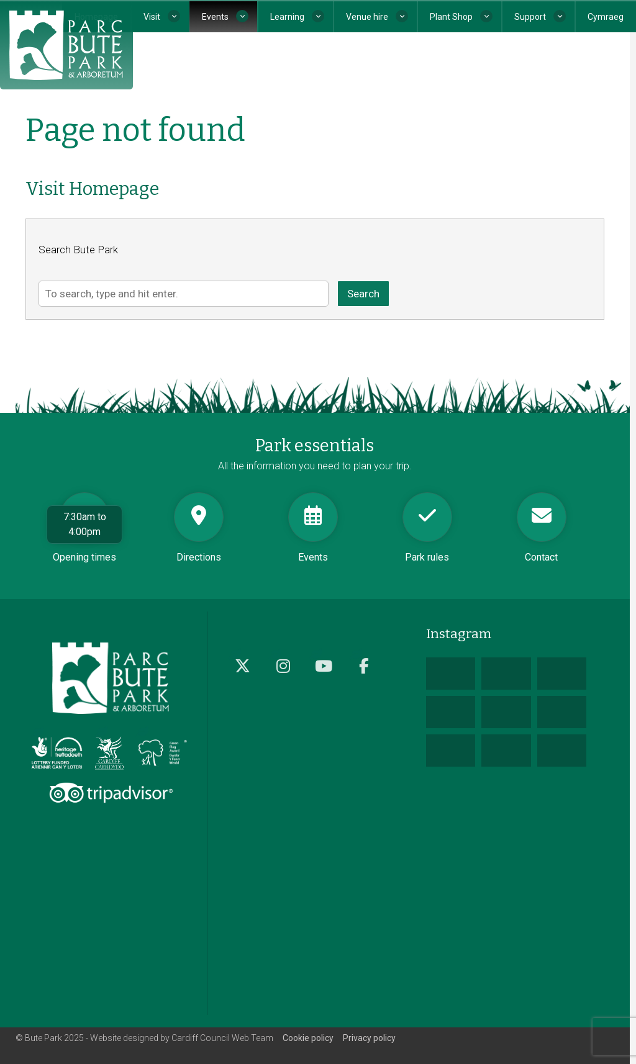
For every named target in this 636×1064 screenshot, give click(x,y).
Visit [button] (151, 17)
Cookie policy (308, 1038)
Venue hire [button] (367, 17)
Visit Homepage (92, 189)
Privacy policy (369, 1038)
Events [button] (215, 17)
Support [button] (530, 17)
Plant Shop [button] (451, 17)
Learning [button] (287, 17)
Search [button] (363, 293)
